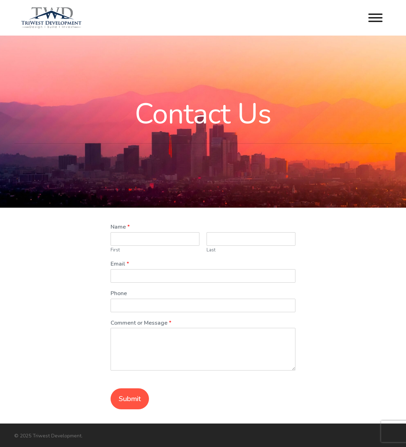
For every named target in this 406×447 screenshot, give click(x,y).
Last (211, 250)
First (115, 250)
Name (120, 227)
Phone (119, 293)
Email (120, 264)
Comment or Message (141, 323)
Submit (130, 399)
